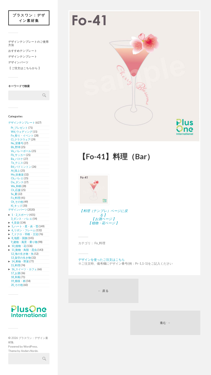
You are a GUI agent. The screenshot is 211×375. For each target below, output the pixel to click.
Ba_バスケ (17, 159)
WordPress (30, 347)
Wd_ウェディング (21, 132)
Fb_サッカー (18, 155)
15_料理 (15, 265)
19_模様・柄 (18, 281)
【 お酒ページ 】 (103, 219)
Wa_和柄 (16, 186)
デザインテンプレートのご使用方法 (28, 43)
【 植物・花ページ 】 (103, 223)
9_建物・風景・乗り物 (24, 242)
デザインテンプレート (22, 57)
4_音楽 (15, 222)
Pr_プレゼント (19, 128)
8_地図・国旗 (19, 238)
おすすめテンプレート (22, 51)
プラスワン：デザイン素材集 (28, 18)
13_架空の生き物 (21, 257)
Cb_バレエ (17, 178)
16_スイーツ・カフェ (24, 269)
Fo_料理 (15, 198)
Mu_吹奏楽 (17, 174)
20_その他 (17, 285)
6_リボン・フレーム (23, 230)
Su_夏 (14, 194)
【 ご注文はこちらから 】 (24, 68)
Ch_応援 (16, 190)
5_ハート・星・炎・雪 (25, 226)
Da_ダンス (17, 182)
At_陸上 (15, 170)
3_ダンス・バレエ (21, 219)
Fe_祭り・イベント (22, 135)
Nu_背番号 (17, 143)
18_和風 (15, 277)
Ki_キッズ (16, 206)
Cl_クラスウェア (20, 139)
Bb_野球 (15, 147)
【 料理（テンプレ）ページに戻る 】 (103, 213)
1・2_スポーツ (20, 215)
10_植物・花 (19, 246)
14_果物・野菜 (20, 261)
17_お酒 (15, 273)
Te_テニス (17, 163)
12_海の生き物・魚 (22, 254)
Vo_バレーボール (21, 151)
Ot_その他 (17, 202)
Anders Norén (29, 351)
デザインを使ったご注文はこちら (101, 259)
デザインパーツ (18, 62)
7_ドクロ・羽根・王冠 (25, 234)
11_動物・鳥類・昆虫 (24, 250)
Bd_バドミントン (21, 167)
